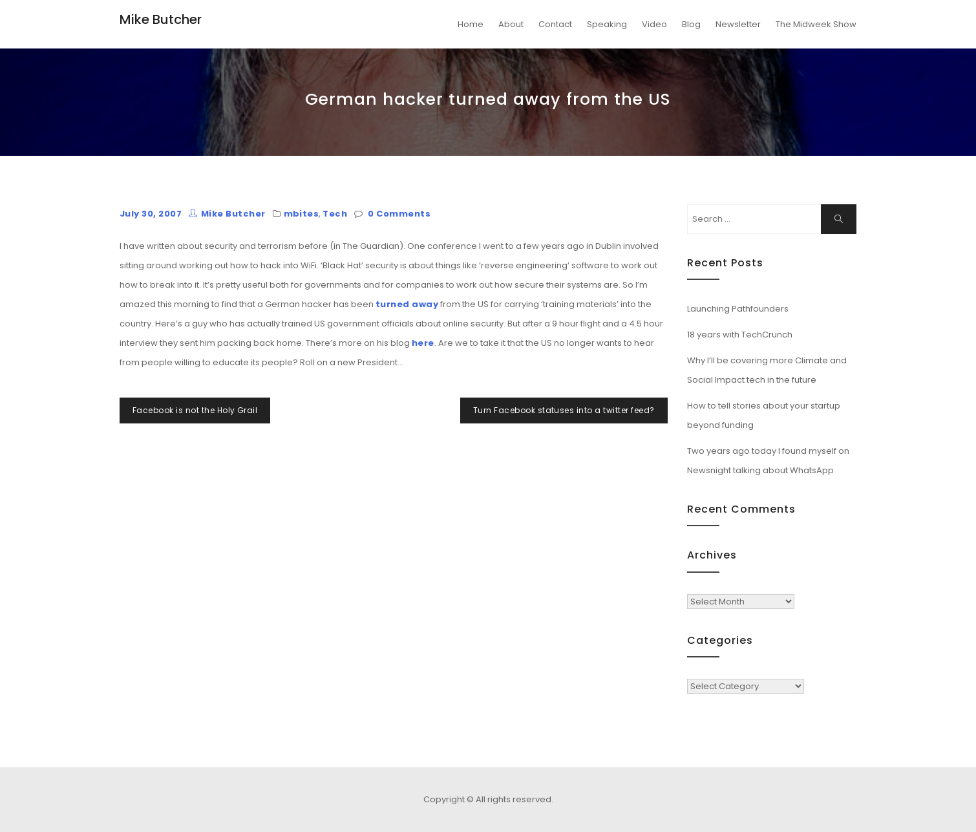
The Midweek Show (816, 24)
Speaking (607, 24)
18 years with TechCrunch (739, 334)
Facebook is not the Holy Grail (195, 410)
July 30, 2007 (151, 214)
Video (654, 24)
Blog (691, 24)
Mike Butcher (161, 19)
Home (470, 24)
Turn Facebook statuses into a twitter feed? (564, 410)
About (511, 24)
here (423, 343)
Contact (555, 24)
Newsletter (738, 24)
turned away (407, 304)
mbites (301, 214)
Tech (335, 214)
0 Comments (399, 214)
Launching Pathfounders (738, 309)
